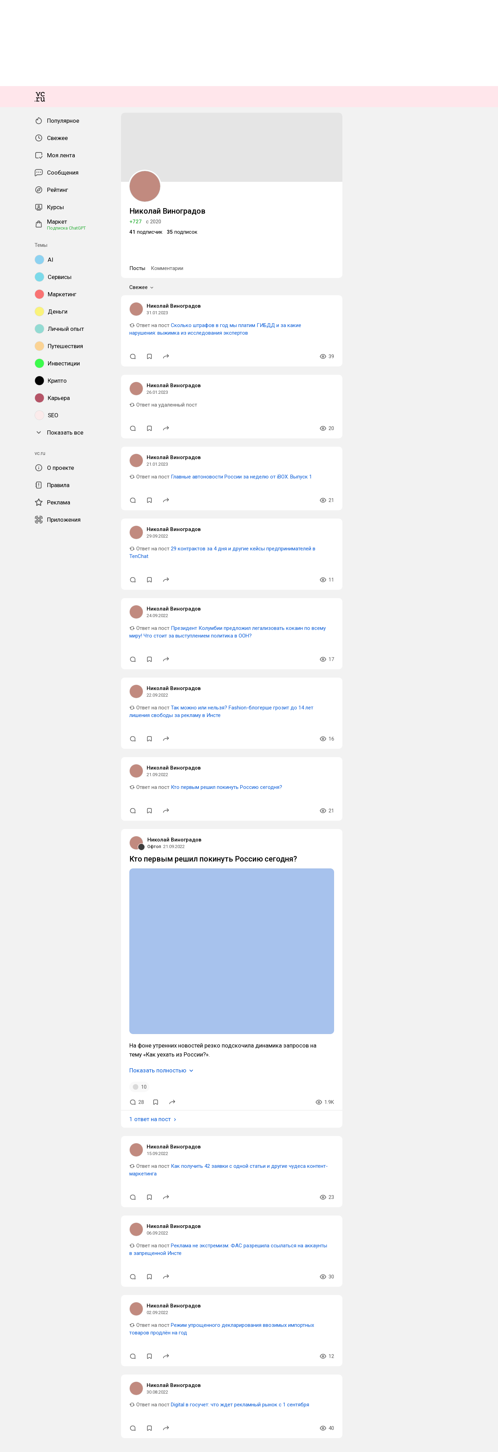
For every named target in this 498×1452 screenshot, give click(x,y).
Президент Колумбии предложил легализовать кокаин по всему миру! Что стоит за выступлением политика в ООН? (179, 1218)
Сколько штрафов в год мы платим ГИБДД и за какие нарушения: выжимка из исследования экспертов (164, 945)
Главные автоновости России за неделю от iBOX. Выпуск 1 (112, 1082)
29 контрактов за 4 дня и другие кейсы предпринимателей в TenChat (123, 1150)
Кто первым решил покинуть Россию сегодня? (97, 1355)
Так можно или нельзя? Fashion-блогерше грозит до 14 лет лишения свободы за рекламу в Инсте (156, 1287)
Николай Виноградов (28, 931)
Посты (11, 903)
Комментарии (36, 903)
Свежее (17, 910)
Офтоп (10, 1424)
